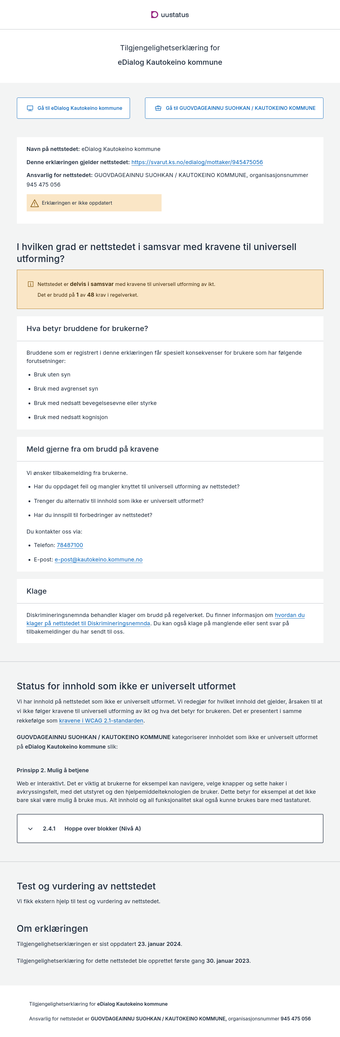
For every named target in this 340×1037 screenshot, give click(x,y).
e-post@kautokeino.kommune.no (99, 559)
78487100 (70, 545)
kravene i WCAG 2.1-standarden (101, 720)
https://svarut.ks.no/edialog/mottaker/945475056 (197, 162)
